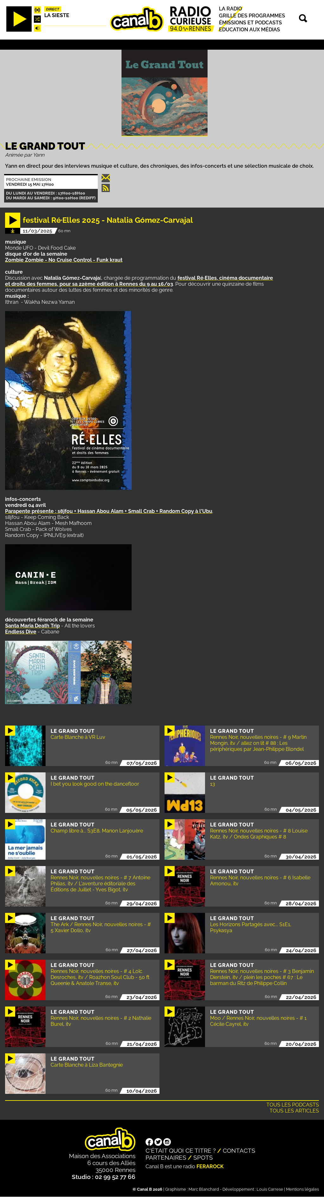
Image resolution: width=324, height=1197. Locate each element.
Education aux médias (249, 30)
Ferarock (210, 1166)
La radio (230, 9)
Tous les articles (294, 1111)
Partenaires (166, 1157)
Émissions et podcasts (250, 23)
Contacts (239, 1150)
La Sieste (56, 15)
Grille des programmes (252, 16)
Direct (52, 9)
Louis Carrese (270, 1189)
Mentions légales (302, 1189)
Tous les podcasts (292, 1105)
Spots (203, 1157)
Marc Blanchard (204, 1189)
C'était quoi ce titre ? (181, 1150)
